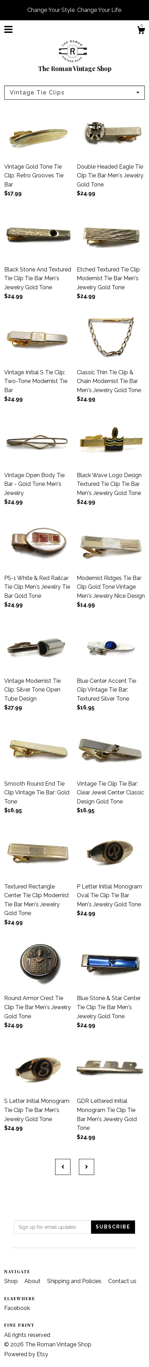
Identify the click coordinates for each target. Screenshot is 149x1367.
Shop (11, 1281)
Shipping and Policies (75, 1281)
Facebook (17, 1308)
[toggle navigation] (8, 29)
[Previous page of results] (62, 1167)
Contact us (122, 1281)
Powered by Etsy (26, 1354)
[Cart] (141, 31)
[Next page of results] (86, 1167)
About (33, 1281)
